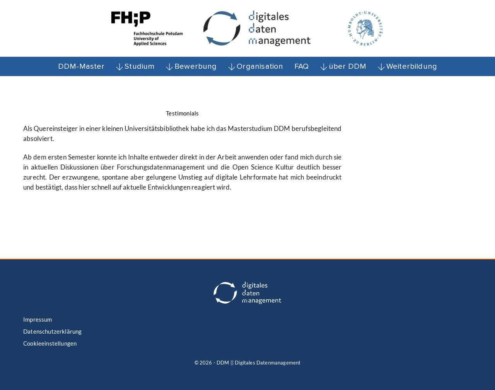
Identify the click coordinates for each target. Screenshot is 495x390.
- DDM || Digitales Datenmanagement (257, 362)
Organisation (255, 66)
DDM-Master (81, 66)
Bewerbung (191, 66)
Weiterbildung (407, 66)
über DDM (343, 66)
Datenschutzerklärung (52, 331)
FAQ (301, 66)
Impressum (37, 319)
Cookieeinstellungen (50, 343)
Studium (135, 66)
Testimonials (182, 113)
